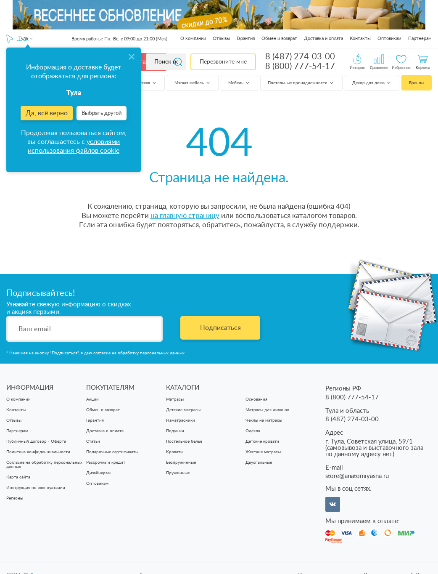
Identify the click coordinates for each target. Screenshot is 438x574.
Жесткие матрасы (263, 452)
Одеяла (252, 431)
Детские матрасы (183, 410)
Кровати (174, 452)
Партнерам (420, 38)
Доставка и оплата (323, 38)
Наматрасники (180, 420)
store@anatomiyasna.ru (357, 476)
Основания (256, 399)
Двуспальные (258, 462)
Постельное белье (184, 441)
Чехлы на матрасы (263, 420)
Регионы (14, 498)
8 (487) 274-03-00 (300, 57)
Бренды (416, 83)
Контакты (360, 38)
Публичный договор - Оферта (36, 441)
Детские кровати (262, 441)
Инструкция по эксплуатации (35, 488)
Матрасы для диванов (267, 410)
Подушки (175, 431)
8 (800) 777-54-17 (300, 66)
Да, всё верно (47, 113)
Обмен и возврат (279, 38)
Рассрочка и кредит (105, 462)
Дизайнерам (98, 473)
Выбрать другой (101, 113)
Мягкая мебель (192, 82)
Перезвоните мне (223, 62)
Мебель (239, 82)
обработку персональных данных (151, 353)
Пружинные (178, 473)
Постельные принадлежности (301, 82)
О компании (193, 38)
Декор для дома (372, 82)
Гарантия (246, 38)
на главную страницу (184, 215)
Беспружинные (181, 462)
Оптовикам (389, 38)
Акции (92, 399)
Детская (145, 82)
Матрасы (175, 399)
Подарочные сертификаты (112, 452)
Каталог (143, 61)
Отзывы (221, 38)
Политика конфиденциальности (38, 452)
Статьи (93, 441)
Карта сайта (18, 477)
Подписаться (220, 327)
